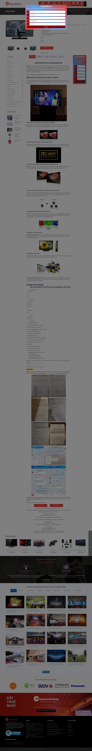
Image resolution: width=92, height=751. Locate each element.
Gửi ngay (46, 26)
